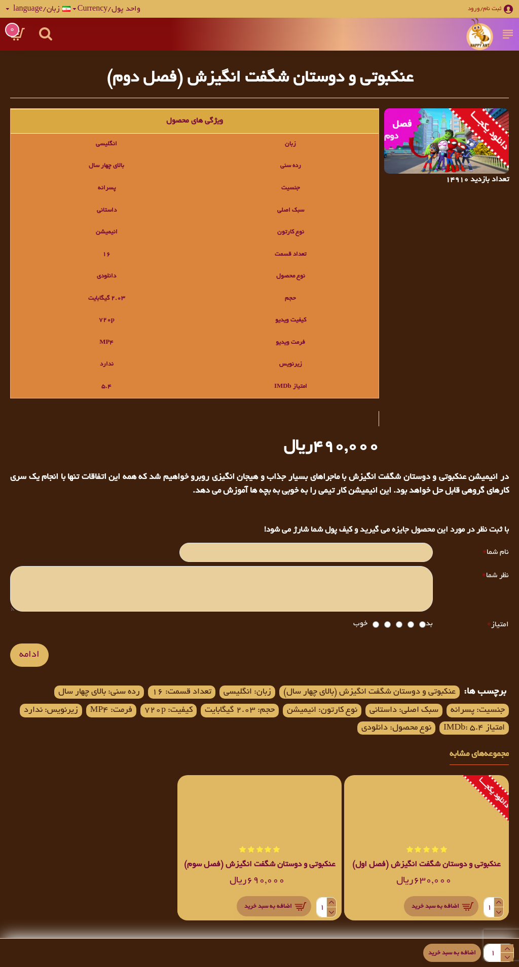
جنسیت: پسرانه (478, 710)
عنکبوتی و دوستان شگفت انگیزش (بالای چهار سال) (369, 692)
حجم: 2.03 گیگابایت (240, 710)
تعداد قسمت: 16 (181, 692)
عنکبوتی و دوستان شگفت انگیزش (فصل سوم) (260, 866)
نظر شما (497, 576)
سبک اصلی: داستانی (403, 710)
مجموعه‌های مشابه (479, 755)
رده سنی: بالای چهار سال (99, 692)
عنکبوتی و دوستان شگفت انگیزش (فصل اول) (426, 866)
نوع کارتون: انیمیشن (322, 710)
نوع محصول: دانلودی (396, 728)
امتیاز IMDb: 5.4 (474, 728)
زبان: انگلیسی (247, 692)
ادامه (29, 656)
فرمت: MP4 (111, 710)
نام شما (498, 552)
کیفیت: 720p (168, 710)
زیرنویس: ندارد (50, 710)
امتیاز (500, 625)
